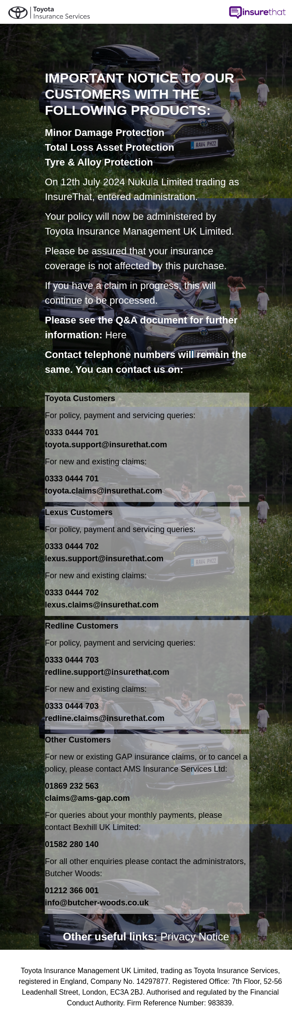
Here (115, 335)
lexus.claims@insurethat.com (102, 604)
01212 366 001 (72, 890)
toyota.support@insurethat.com (106, 444)
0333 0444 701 (72, 432)
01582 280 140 (72, 844)
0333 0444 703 (72, 659)
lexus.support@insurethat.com (104, 558)
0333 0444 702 (72, 546)
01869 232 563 (72, 786)
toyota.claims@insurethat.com (103, 490)
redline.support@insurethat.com (107, 672)
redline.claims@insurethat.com (105, 718)
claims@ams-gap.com (87, 798)
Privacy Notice (195, 936)
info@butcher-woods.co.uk (97, 902)
